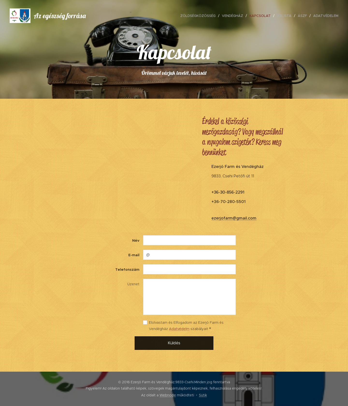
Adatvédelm (179, 329)
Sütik (203, 395)
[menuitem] (199, 16)
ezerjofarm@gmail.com (233, 218)
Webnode (168, 395)
